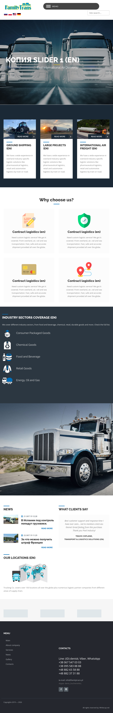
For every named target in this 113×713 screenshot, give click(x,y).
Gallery (9, 659)
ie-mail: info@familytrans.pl (71, 680)
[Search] (98, 12)
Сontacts (10, 664)
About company (13, 645)
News (8, 654)
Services (9, 650)
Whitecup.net (104, 708)
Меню (55, 6)
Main (8, 640)
